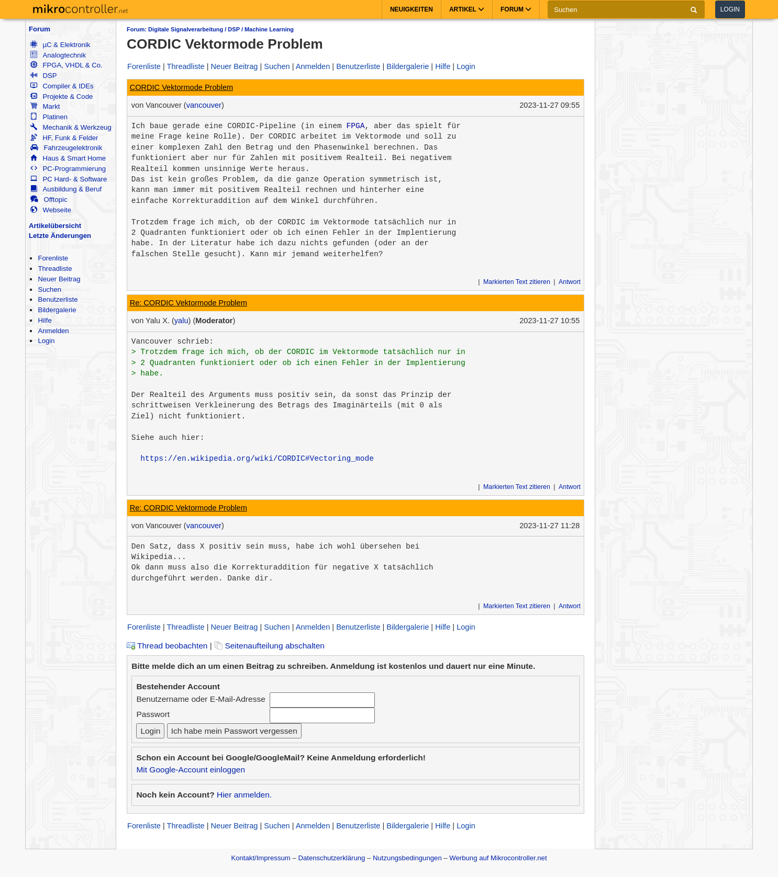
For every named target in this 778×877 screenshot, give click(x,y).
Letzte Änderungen (60, 236)
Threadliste (55, 268)
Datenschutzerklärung (331, 858)
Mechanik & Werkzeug (70, 127)
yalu (181, 320)
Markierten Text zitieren (516, 282)
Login (730, 9)
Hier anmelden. (244, 794)
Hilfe (44, 320)
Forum (39, 29)
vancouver (203, 105)
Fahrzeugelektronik (66, 148)
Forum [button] (516, 9)
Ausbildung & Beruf (66, 189)
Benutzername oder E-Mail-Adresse (200, 698)
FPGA (355, 126)
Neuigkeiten (411, 9)
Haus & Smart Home (68, 158)
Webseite (50, 210)
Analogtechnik (58, 55)
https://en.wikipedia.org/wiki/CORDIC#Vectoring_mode (257, 458)
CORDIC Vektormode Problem (181, 87)
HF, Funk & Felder (64, 138)
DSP (43, 75)
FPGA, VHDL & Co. (66, 65)
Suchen (49, 289)
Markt (45, 106)
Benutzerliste (57, 299)
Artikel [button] (466, 9)
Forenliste (53, 258)
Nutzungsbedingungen (407, 858)
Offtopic (48, 199)
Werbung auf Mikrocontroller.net (498, 858)
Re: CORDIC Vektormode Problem (188, 303)
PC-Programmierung (68, 169)
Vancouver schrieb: (172, 341)
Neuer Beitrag (59, 279)
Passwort (153, 714)
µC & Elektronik (60, 45)
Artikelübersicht (55, 226)
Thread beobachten (167, 645)
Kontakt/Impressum (260, 858)
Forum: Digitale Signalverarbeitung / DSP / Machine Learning (210, 29)
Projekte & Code (61, 96)
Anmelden (53, 331)
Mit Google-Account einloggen (190, 769)
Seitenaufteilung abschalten (269, 645)
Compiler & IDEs (61, 86)
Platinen (49, 117)
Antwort (570, 282)
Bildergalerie (57, 310)
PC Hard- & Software (68, 179)
